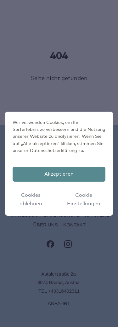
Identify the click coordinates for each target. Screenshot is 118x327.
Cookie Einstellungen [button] (83, 199)
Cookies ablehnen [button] (31, 199)
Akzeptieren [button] (59, 174)
